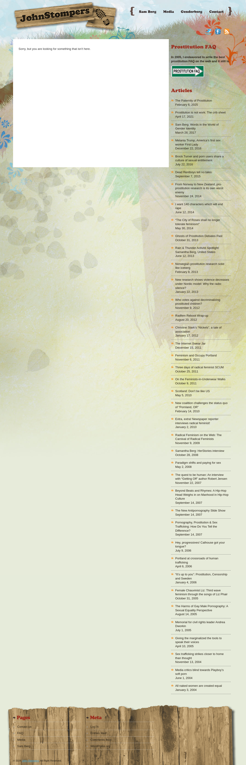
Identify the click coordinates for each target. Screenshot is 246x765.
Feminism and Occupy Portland (196, 355)
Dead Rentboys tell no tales (193, 172)
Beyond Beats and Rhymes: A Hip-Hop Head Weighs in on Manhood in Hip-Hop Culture (201, 494)
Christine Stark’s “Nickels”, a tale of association (198, 329)
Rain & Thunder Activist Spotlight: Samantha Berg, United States (197, 250)
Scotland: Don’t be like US (192, 391)
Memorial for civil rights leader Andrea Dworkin (200, 624)
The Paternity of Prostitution (193, 100)
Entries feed (98, 733)
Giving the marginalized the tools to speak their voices (198, 640)
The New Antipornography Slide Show (200, 510)
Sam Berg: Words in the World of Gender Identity (197, 126)
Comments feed (101, 739)
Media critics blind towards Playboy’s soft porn (199, 672)
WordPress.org (100, 746)
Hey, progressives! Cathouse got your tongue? (200, 544)
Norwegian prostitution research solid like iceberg (199, 266)
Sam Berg (23, 746)
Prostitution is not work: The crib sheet (200, 112)
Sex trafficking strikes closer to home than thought (199, 656)
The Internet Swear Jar (190, 343)
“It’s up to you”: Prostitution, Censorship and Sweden (201, 576)
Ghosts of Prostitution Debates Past (198, 236)
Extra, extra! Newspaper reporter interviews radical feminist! (197, 421)
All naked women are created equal (198, 685)
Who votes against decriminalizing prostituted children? (197, 302)
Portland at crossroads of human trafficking (196, 560)
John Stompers (30, 760)
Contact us (24, 726)
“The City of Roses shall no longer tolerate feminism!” (197, 222)
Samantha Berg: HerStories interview (199, 451)
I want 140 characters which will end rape (199, 206)
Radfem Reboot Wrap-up (191, 315)
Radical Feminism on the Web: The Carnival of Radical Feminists (198, 437)
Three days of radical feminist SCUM (199, 367)
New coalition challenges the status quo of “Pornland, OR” (201, 405)
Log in (94, 726)
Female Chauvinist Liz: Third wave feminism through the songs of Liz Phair (201, 592)
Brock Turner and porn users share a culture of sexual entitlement (199, 158)
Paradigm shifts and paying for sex (198, 462)
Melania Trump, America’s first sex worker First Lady (198, 142)
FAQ (20, 733)
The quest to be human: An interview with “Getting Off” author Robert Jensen (201, 477)
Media (21, 739)
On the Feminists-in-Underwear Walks (200, 379)
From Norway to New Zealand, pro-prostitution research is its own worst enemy (199, 188)
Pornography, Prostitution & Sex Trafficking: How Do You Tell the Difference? (196, 526)
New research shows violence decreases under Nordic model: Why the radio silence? (202, 283)
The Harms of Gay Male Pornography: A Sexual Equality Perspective (201, 608)
